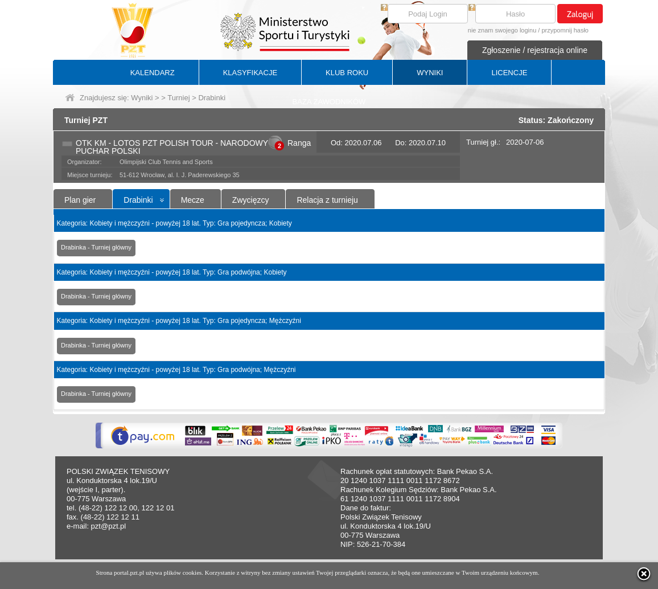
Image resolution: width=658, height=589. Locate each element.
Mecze (192, 199)
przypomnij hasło (565, 30)
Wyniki (142, 97)
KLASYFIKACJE (250, 72)
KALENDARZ (152, 72)
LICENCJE (509, 72)
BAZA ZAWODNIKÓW (329, 101)
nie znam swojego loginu (502, 30)
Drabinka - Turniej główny (96, 247)
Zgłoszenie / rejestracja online (534, 50)
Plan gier (80, 199)
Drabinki (138, 199)
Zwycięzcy (250, 199)
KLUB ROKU (347, 72)
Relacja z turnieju (327, 199)
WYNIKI (430, 72)
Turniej (178, 97)
